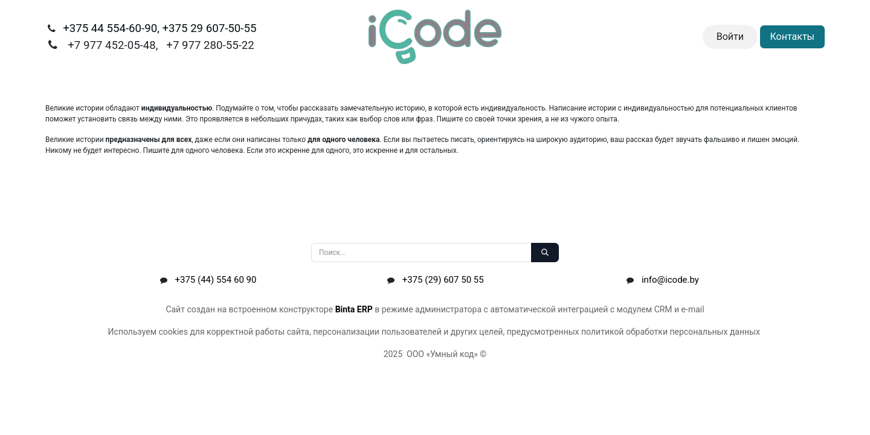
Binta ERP (354, 309)
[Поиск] (545, 252)
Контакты (792, 36)
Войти (730, 36)
